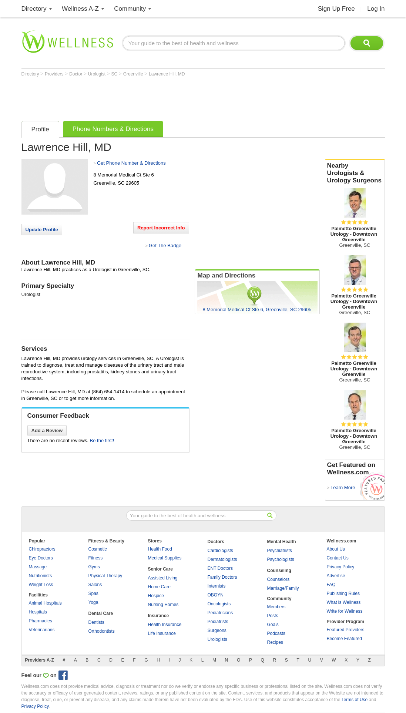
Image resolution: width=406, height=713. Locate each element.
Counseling (279, 570)
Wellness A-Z (80, 8)
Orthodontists (101, 631)
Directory (34, 8)
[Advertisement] (156, 97)
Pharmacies (40, 620)
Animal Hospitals (45, 603)
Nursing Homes (163, 604)
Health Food (160, 549)
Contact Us (338, 558)
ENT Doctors (220, 568)
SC (115, 74)
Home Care (159, 586)
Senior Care (160, 569)
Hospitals (38, 612)
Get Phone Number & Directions (131, 163)
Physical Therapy (105, 575)
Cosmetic (97, 549)
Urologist (97, 74)
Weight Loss (41, 584)
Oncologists (219, 603)
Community (130, 8)
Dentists (96, 622)
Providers (55, 74)
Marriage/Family (283, 588)
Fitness (95, 558)
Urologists (217, 639)
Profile (40, 129)
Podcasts (276, 633)
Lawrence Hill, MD (167, 74)
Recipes (275, 642)
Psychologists (280, 559)
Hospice (156, 595)
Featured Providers (346, 629)
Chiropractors (42, 549)
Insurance (158, 615)
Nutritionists (40, 575)
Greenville (133, 74)
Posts (272, 615)
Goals (273, 624)
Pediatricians (220, 612)
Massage (38, 566)
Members (276, 606)
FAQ (331, 584)
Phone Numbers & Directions (113, 128)
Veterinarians (42, 629)
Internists (217, 586)
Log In (376, 8)
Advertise (336, 575)
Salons (95, 584)
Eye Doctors (41, 558)
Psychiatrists (279, 550)
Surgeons (217, 630)
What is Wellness (344, 602)
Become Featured (344, 638)
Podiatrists (218, 621)
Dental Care (100, 613)
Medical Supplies (165, 558)
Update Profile (42, 229)
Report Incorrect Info (161, 228)
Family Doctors (222, 577)
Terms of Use (354, 699)
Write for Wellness (345, 611)
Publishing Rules (343, 593)
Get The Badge (165, 245)
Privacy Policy (341, 566)
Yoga (93, 602)
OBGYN (216, 595)
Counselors (278, 579)
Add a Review (47, 430)
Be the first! (102, 440)
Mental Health (281, 541)
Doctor (76, 74)
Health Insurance (165, 624)
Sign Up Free (336, 8)
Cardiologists (220, 550)
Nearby (355, 173)
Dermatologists (222, 559)
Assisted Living (163, 578)
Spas (93, 593)
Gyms (94, 566)
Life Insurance (162, 633)
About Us (336, 549)
